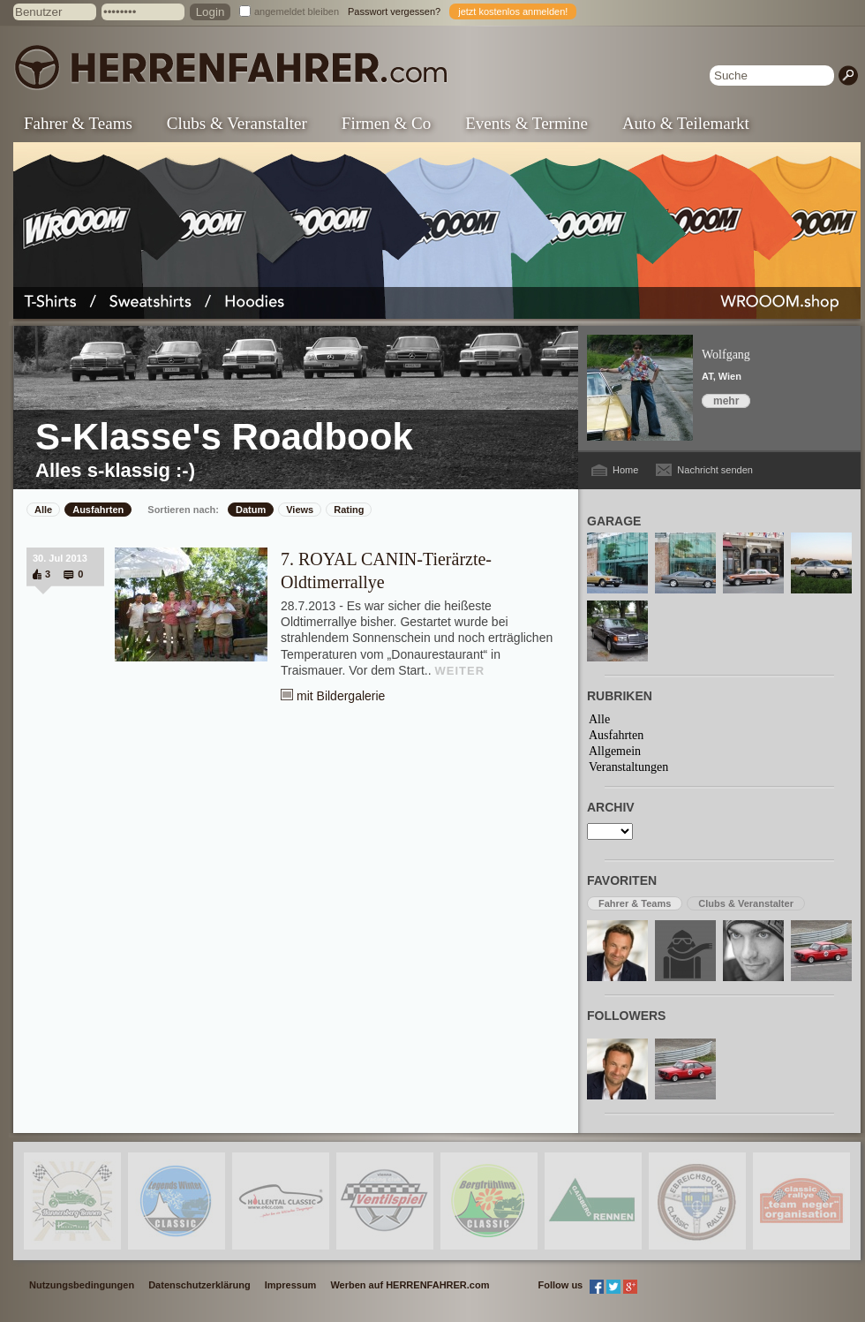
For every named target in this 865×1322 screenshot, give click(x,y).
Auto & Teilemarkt (685, 123)
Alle (43, 509)
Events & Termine (526, 123)
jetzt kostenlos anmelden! (513, 11)
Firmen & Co (386, 123)
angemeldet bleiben (296, 11)
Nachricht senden (715, 470)
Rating (349, 509)
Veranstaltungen (628, 767)
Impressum (291, 1285)
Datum (251, 509)
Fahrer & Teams (78, 123)
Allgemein (615, 751)
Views (299, 509)
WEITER (460, 670)
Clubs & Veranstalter (237, 123)
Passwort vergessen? (394, 11)
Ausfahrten (98, 509)
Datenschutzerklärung (199, 1285)
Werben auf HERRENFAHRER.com (409, 1285)
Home (625, 470)
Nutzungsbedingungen (81, 1285)
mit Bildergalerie (341, 696)
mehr (726, 401)
